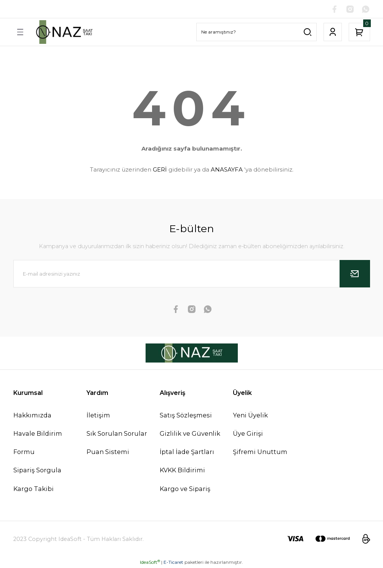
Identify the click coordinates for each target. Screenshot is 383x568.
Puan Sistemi (108, 452)
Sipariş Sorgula (37, 470)
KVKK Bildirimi (182, 470)
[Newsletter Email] (191, 274)
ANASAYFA (227, 169)
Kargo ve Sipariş (185, 489)
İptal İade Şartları (187, 452)
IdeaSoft (150, 562)
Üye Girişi (248, 434)
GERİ (160, 169)
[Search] (256, 32)
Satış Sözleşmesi (186, 415)
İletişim (98, 415)
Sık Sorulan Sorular (117, 434)
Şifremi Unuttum (260, 452)
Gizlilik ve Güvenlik (190, 434)
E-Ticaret (173, 562)
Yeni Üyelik (250, 415)
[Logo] (64, 32)
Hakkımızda (32, 415)
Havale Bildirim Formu (37, 443)
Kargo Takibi (33, 489)
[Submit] (355, 274)
